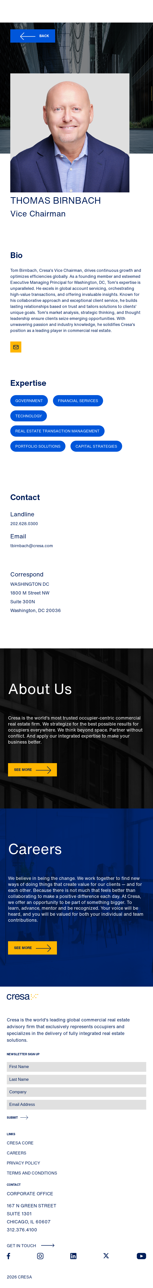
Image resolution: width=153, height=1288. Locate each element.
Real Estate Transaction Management (57, 431)
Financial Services (78, 400)
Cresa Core (20, 1143)
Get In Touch (31, 1246)
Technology (28, 416)
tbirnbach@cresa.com (31, 546)
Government (29, 400)
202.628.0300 (24, 524)
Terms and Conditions (32, 1173)
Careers (16, 1153)
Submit (12, 1117)
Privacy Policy (23, 1163)
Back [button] (44, 35)
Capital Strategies (96, 446)
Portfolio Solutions (37, 446)
